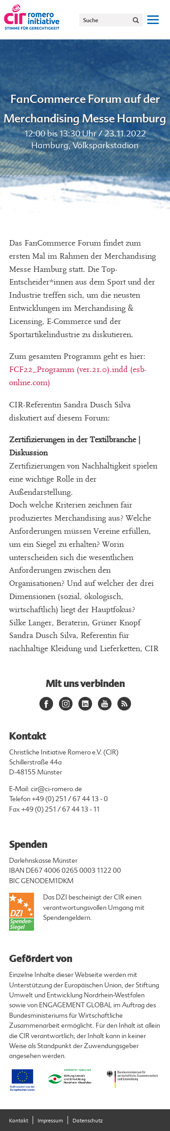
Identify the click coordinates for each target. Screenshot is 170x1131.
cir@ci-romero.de (56, 789)
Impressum (50, 1121)
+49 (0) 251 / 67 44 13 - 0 (70, 799)
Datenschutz (88, 1121)
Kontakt (18, 1121)
